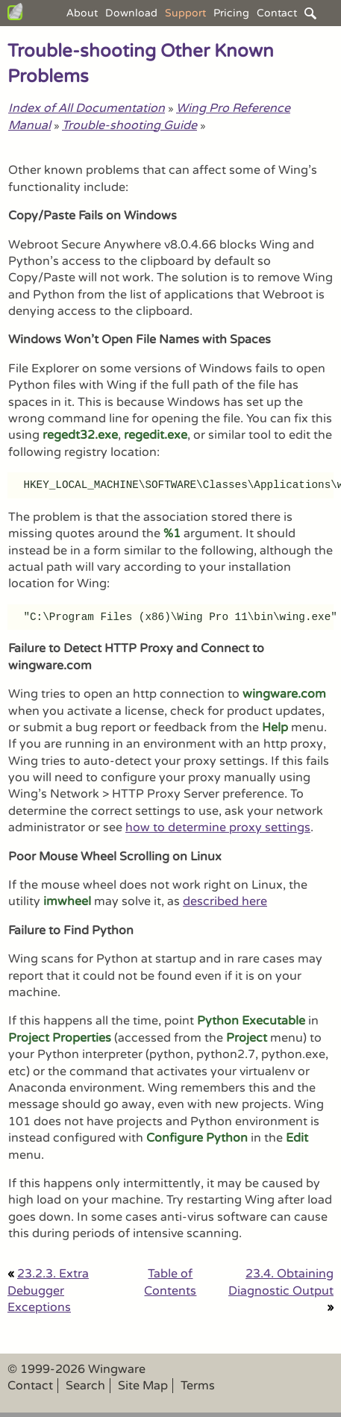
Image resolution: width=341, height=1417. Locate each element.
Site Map (143, 1385)
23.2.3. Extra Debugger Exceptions (48, 1290)
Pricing (231, 13)
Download (131, 13)
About (82, 13)
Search (85, 1385)
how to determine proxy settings (217, 827)
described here (225, 901)
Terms (198, 1385)
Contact (277, 13)
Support (185, 13)
